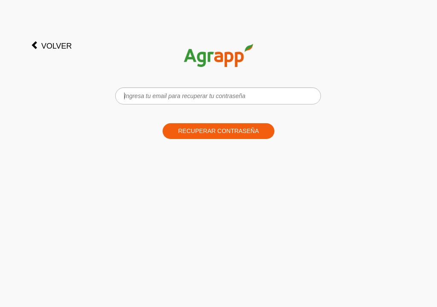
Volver (51, 45)
